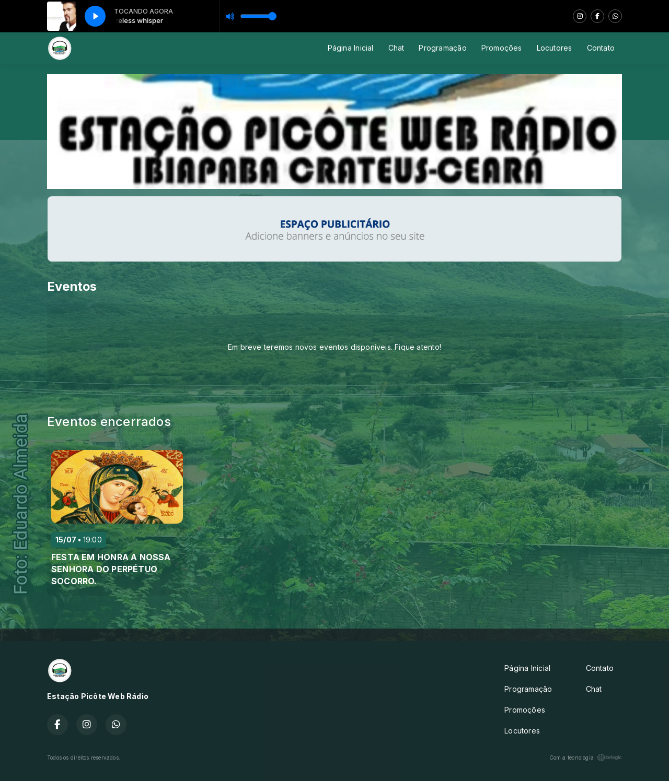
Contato (601, 47)
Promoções (501, 47)
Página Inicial (351, 47)
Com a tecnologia (585, 757)
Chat (396, 47)
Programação (442, 47)
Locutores (554, 47)
